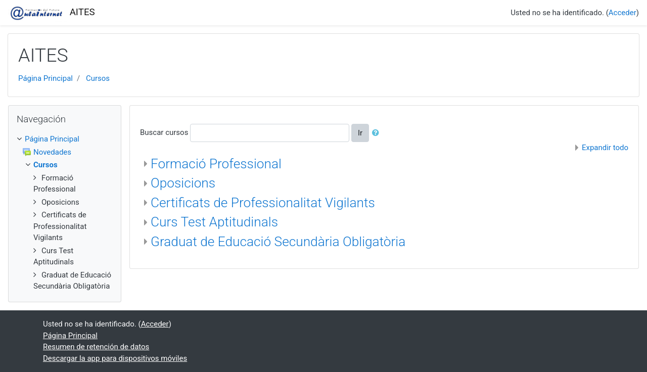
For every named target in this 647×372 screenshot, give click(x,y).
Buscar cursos (164, 132)
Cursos (98, 78)
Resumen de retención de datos (96, 346)
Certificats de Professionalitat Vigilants (263, 202)
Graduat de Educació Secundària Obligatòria (278, 241)
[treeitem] (65, 139)
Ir (360, 132)
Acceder (622, 12)
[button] (377, 133)
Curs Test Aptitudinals (214, 221)
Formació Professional (216, 163)
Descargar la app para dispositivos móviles (115, 358)
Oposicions (183, 183)
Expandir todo (605, 147)
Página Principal (45, 78)
